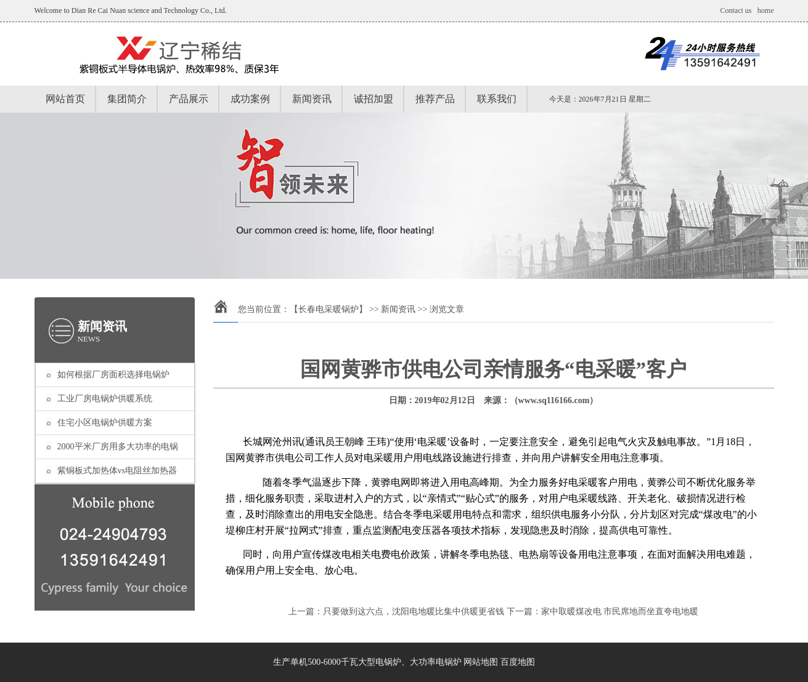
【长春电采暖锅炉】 (328, 309)
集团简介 (127, 99)
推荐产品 (435, 99)
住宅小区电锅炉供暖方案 (104, 422)
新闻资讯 (312, 99)
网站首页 (65, 99)
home (765, 10)
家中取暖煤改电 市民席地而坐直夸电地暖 (620, 611)
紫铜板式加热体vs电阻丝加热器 (117, 470)
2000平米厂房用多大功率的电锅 (117, 446)
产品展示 (188, 99)
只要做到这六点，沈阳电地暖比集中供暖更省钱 (413, 611)
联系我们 (496, 99)
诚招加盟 (373, 99)
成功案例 (250, 99)
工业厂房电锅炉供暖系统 (104, 398)
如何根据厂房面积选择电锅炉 (113, 374)
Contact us (735, 10)
